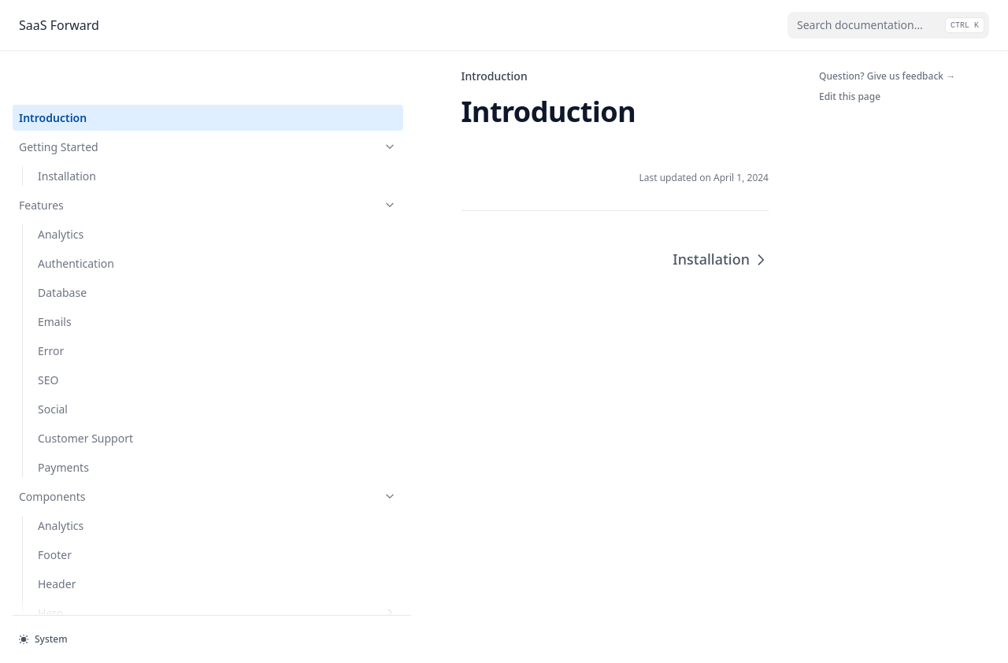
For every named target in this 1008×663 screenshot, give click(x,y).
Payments (63, 425)
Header (57, 542)
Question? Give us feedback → (887, 76)
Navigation (66, 600)
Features (97, 163)
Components (97, 454)
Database (62, 250)
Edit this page (849, 96)
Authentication (76, 221)
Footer (55, 513)
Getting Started (97, 105)
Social (53, 367)
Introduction (53, 76)
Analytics (60, 192)
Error (51, 309)
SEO (48, 338)
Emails (55, 279)
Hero (106, 571)
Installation (67, 134)
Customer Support (85, 396)
